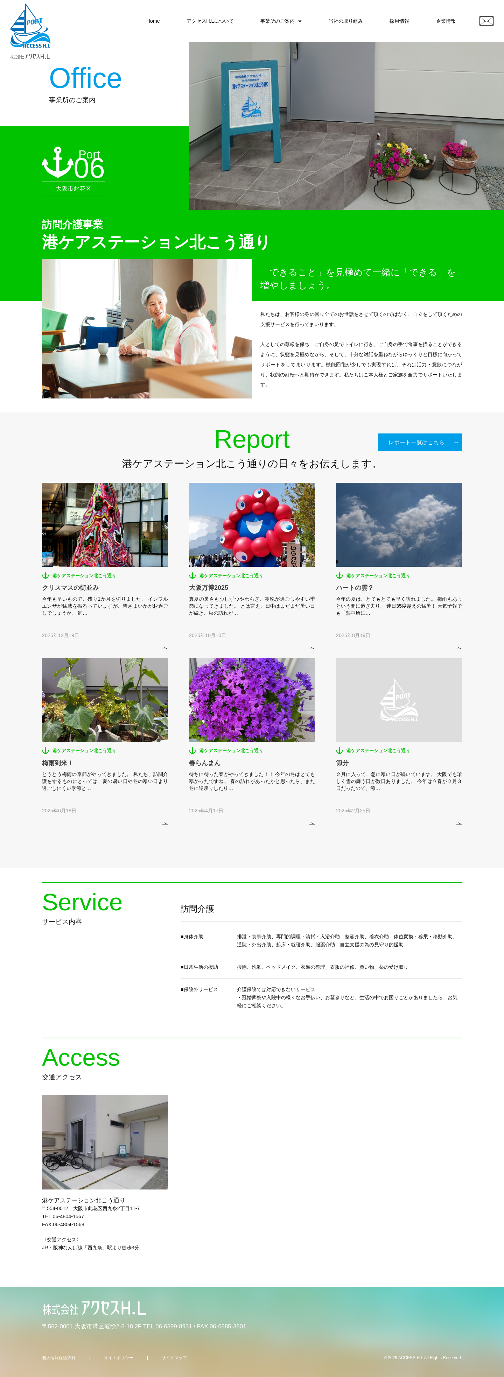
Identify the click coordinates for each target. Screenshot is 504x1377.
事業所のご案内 (277, 21)
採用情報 (399, 21)
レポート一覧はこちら (416, 442)
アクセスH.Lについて (210, 21)
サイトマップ (174, 1357)
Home (153, 21)
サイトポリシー (118, 1357)
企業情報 (446, 21)
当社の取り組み (346, 21)
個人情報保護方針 (59, 1357)
